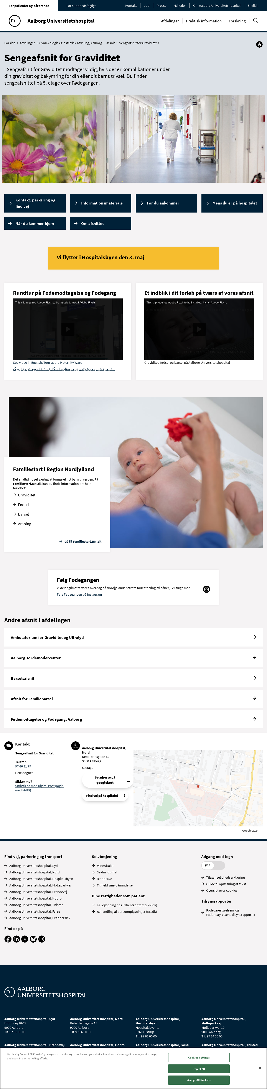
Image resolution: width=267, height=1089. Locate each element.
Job (147, 5)
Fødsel (23, 504)
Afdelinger (170, 20)
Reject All (199, 1069)
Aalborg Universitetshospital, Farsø (34, 911)
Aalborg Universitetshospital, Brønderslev (39, 918)
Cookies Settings (199, 1057)
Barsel (23, 514)
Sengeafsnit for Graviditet (138, 43)
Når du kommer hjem (34, 223)
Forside (10, 43)
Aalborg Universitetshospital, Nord (34, 872)
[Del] (259, 44)
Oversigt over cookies (221, 890)
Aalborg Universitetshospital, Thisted (36, 905)
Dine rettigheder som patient (118, 895)
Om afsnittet (92, 223)
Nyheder (180, 5)
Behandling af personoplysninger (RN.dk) (127, 911)
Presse (161, 5)
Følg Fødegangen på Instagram (79, 594)
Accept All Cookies (199, 1080)
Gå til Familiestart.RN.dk (83, 541)
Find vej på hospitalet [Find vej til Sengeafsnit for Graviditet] (102, 795)
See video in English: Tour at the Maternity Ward (47, 362)
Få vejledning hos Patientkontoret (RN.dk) (127, 905)
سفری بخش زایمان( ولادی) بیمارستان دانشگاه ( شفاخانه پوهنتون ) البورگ (64, 369)
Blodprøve (104, 878)
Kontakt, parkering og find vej (35, 203)
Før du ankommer (163, 203)
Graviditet (26, 495)
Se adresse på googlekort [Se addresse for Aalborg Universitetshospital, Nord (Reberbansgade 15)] (105, 780)
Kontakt (131, 5)
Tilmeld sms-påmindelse (115, 885)
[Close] (260, 1068)
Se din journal (107, 872)
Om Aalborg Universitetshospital (217, 5)
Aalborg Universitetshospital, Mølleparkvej (40, 885)
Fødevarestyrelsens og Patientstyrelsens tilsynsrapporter (230, 912)
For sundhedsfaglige (81, 5)
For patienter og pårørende (29, 5)
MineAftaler (105, 865)
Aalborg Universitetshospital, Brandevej (38, 892)
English (253, 5)
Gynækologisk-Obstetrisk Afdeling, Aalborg (71, 43)
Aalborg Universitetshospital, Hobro (35, 898)
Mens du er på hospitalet (235, 203)
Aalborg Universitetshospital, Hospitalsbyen (41, 878)
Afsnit (111, 43)
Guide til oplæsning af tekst (226, 884)
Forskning (237, 20)
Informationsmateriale (102, 203)
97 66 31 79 (23, 766)
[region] (133, 1068)
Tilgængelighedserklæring (225, 877)
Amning (24, 523)
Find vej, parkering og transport (33, 856)
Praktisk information (204, 20)
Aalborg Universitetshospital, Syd (33, 865)
